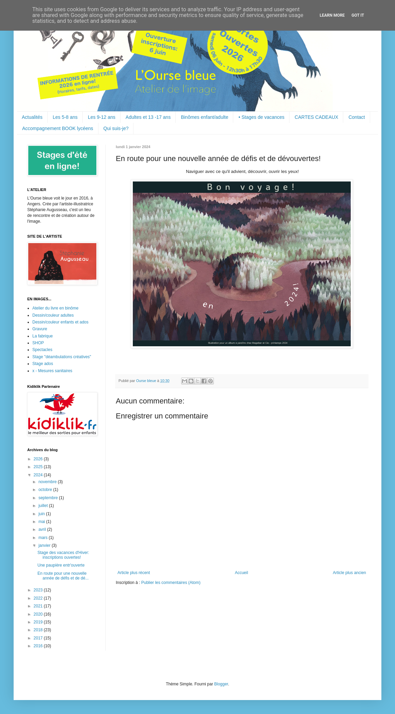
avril (42, 529)
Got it (357, 15)
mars (43, 537)
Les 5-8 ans (65, 117)
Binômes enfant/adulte (204, 117)
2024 (39, 475)
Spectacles (42, 349)
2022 (39, 598)
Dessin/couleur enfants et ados (60, 322)
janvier (45, 545)
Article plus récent (133, 572)
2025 (39, 466)
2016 (39, 646)
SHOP (38, 342)
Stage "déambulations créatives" (61, 356)
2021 (39, 606)
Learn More (332, 15)
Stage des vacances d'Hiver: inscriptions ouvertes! (63, 555)
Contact (356, 117)
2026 (39, 459)
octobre (45, 489)
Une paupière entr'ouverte (60, 565)
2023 (39, 590)
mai (42, 521)
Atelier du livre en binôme (55, 308)
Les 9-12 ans (101, 117)
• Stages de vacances (261, 117)
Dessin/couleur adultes (53, 315)
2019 (39, 622)
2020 (39, 614)
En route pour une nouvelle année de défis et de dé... (63, 576)
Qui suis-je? (116, 128)
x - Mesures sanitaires (52, 370)
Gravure (39, 329)
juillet (43, 505)
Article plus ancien (349, 572)
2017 (39, 638)
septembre (48, 497)
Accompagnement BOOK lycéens (57, 128)
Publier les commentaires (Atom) (171, 582)
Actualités (32, 117)
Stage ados (42, 363)
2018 (39, 630)
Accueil (241, 572)
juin (42, 513)
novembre (48, 481)
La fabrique (42, 336)
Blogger (221, 684)
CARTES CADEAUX (316, 117)
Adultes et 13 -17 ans (148, 117)
